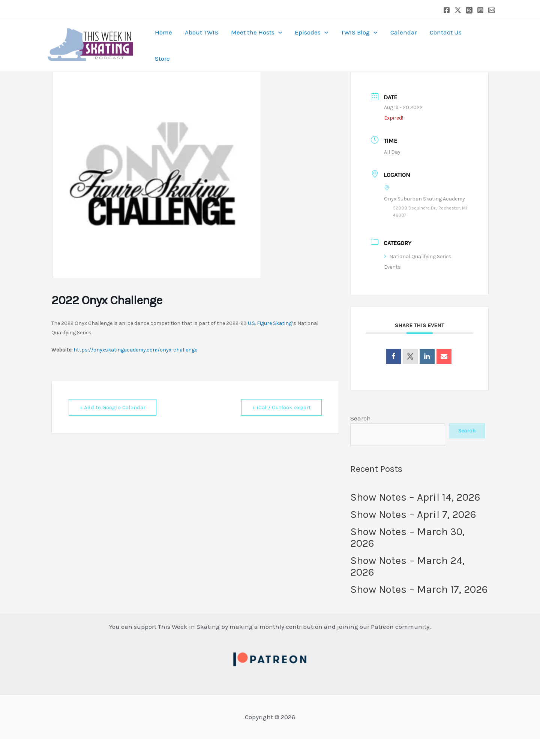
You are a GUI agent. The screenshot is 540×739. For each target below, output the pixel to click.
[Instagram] (480, 10)
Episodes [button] (311, 32)
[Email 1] (491, 10)
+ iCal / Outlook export (281, 407)
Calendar (403, 32)
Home (163, 32)
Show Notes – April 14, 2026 (415, 497)
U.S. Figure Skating (270, 323)
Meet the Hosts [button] (256, 32)
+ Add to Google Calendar (113, 407)
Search (360, 418)
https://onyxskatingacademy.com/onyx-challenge (135, 350)
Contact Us (446, 32)
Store (162, 58)
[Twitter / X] (457, 10)
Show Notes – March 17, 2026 (419, 589)
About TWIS (201, 32)
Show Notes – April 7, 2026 (413, 514)
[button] (278, 32)
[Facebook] (446, 10)
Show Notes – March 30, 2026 (407, 537)
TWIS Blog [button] (359, 32)
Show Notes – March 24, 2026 (407, 566)
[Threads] (469, 10)
